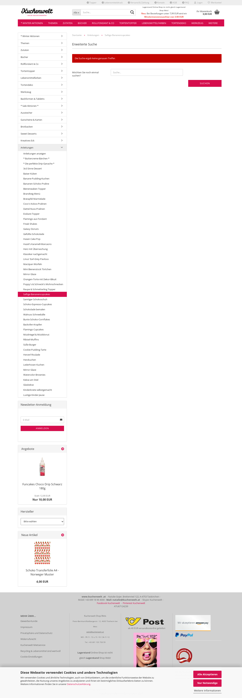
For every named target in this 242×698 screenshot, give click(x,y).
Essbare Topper (31, 213)
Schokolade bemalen (34, 309)
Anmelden (42, 428)
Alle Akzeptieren (207, 674)
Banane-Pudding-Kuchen (36, 178)
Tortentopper (128, 23)
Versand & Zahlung (138, 2)
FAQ (185, 2)
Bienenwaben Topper (34, 188)
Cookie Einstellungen (31, 656)
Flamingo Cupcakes (33, 329)
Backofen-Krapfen (32, 324)
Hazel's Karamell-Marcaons (37, 244)
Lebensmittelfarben (154, 23)
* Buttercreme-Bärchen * (36, 158)
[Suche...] (76, 12)
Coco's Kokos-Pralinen (35, 203)
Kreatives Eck (27, 140)
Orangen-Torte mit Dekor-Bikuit (39, 279)
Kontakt (160, 2)
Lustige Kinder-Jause (33, 395)
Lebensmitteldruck (112, 2)
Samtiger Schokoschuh (35, 299)
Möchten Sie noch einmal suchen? (85, 74)
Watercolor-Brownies (34, 374)
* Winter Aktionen (32, 23)
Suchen (205, 83)
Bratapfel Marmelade (34, 198)
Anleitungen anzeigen (34, 153)
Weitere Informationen (207, 690)
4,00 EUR (42, 582)
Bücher (82, 23)
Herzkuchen (29, 359)
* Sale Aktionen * (29, 105)
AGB (173, 2)
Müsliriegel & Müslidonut (36, 334)
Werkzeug (197, 23)
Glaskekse (28, 384)
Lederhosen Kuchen (33, 364)
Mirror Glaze (29, 274)
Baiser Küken (30, 173)
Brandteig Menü (31, 193)
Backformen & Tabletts (32, 98)
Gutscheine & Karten (31, 119)
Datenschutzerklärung (78, 684)
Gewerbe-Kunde (28, 621)
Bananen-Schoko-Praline (36, 183)
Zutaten (67, 23)
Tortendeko (178, 23)
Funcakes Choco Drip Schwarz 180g (42, 486)
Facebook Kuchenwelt (108, 603)
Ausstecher (26, 112)
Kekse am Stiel (30, 379)
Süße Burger (29, 344)
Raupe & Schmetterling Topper (39, 289)
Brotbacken (27, 126)
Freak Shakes (30, 223)
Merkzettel (215, 2)
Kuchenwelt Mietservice (32, 645)
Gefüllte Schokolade (33, 234)
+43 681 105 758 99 (97, 642)
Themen (53, 23)
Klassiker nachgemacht (35, 254)
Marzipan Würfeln (32, 264)
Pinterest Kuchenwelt (134, 603)
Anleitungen (27, 147)
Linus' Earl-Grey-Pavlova (36, 259)
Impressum (26, 627)
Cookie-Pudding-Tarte (34, 349)
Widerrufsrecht (28, 639)
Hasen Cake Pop (31, 239)
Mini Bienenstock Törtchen (37, 269)
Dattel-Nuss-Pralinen (34, 208)
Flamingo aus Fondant (35, 218)
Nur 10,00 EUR (42, 497)
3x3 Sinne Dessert (32, 168)
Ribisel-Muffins (31, 339)
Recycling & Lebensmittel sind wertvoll (40, 651)
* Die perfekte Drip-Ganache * (38, 163)
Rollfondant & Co (103, 23)
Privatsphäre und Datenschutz (36, 633)
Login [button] (198, 2)
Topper (91, 2)
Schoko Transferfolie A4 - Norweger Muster (42, 572)
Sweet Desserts (29, 133)
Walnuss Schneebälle (34, 314)
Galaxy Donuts (31, 228)
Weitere (213, 23)
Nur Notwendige (207, 683)
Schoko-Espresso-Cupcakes (37, 304)
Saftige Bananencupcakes (36, 294)
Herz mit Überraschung (35, 249)
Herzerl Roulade (31, 354)
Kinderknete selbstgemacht (37, 389)
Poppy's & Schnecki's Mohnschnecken (43, 284)
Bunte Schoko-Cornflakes (36, 319)
